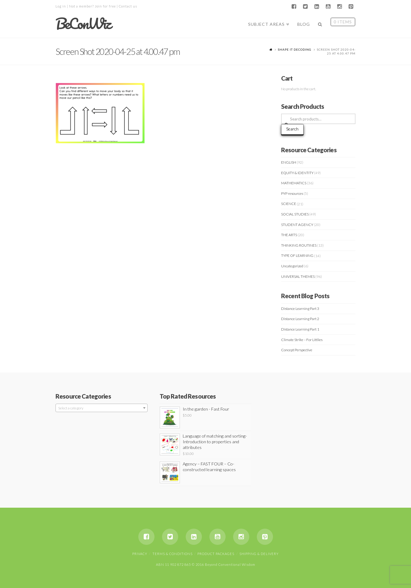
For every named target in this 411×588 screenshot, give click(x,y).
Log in (61, 6)
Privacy (139, 554)
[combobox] (102, 408)
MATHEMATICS (293, 183)
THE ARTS (289, 235)
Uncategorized (292, 266)
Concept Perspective (296, 350)
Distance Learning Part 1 (300, 329)
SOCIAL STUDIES (295, 214)
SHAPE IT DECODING (294, 49)
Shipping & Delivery (259, 554)
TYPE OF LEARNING (297, 255)
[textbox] (101, 408)
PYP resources (292, 193)
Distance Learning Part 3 (300, 308)
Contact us (128, 6)
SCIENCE (288, 203)
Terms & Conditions (172, 554)
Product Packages (215, 554)
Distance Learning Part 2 (300, 318)
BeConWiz (83, 23)
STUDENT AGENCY (297, 224)
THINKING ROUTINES (298, 245)
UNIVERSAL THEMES (298, 276)
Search (292, 128)
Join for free (105, 6)
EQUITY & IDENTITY (297, 173)
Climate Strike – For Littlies (301, 339)
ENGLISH (288, 162)
